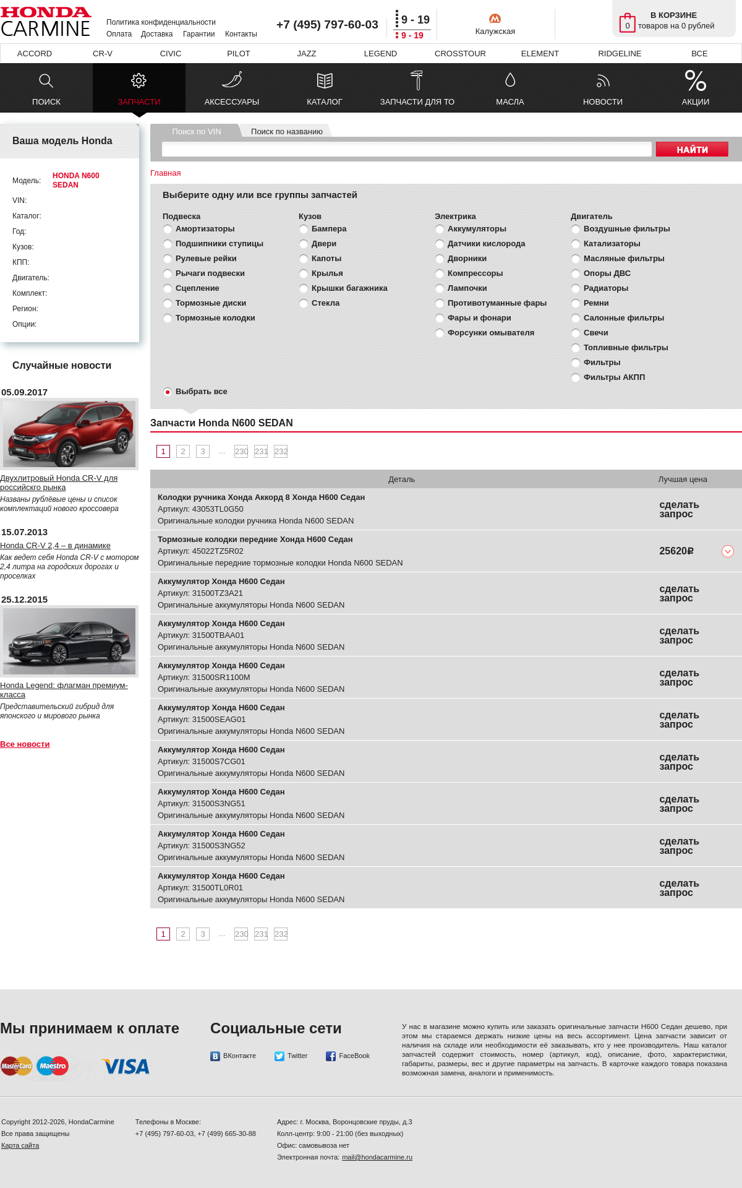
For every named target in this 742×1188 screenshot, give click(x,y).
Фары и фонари (479, 317)
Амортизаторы (205, 228)
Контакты (241, 34)
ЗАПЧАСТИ (138, 105)
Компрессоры (475, 273)
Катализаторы (612, 243)
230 (241, 451)
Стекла (325, 303)
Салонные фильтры (624, 317)
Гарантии (199, 34)
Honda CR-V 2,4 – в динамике (55, 545)
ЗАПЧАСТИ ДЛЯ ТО (417, 101)
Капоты (326, 258)
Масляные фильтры (624, 258)
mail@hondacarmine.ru (377, 1157)
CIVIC (171, 53)
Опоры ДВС (607, 273)
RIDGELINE (619, 53)
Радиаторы (606, 288)
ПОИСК (46, 101)
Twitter (291, 1056)
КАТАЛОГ (324, 101)
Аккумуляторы (477, 228)
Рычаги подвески (210, 273)
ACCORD (34, 53)
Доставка (157, 34)
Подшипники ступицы (219, 243)
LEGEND (380, 53)
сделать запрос (679, 509)
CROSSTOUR (460, 53)
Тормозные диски (211, 303)
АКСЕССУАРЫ (232, 101)
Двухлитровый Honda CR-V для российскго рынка (58, 482)
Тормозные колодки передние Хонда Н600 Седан (255, 539)
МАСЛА (510, 101)
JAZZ (306, 53)
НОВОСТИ (603, 101)
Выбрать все (202, 391)
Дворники (467, 258)
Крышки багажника (350, 288)
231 (261, 451)
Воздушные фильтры (627, 228)
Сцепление (198, 288)
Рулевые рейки (206, 258)
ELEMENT (540, 53)
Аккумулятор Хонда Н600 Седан (221, 581)
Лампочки (467, 288)
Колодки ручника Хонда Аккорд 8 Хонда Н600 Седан (261, 497)
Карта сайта (20, 1145)
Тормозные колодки (215, 317)
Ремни (596, 303)
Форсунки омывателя (491, 332)
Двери (324, 243)
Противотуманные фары (497, 303)
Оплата (119, 34)
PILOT (238, 53)
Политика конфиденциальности (161, 22)
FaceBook (348, 1056)
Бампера (329, 228)
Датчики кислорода (486, 243)
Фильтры (602, 362)
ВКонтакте (233, 1056)
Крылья (327, 273)
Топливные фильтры (626, 347)
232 (281, 451)
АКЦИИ (696, 101)
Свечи (596, 332)
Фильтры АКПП (614, 377)
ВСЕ (699, 53)
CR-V (103, 53)
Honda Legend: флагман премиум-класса (64, 690)
